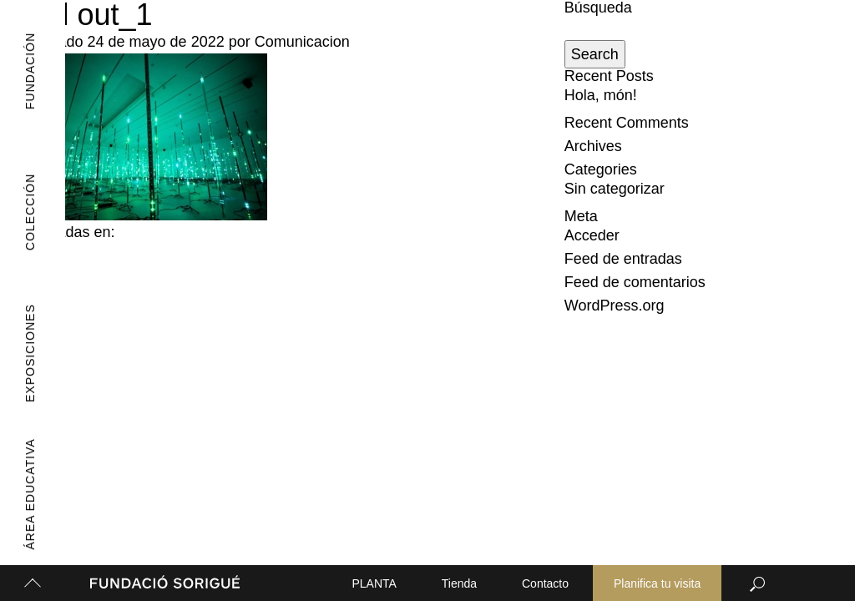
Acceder (592, 235)
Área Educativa (22, 494)
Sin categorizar (614, 188)
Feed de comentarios (635, 282)
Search (595, 54)
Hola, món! (600, 95)
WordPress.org (614, 305)
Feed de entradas (623, 258)
